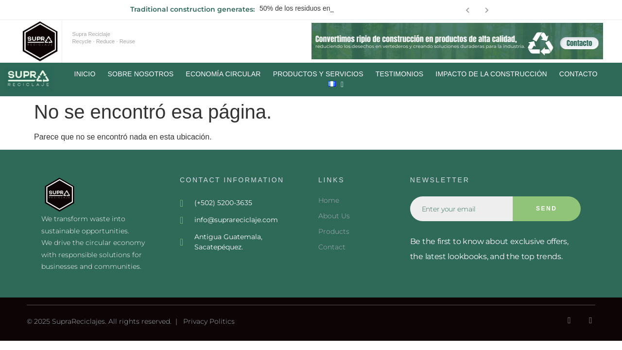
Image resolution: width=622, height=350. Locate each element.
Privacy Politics (209, 321)
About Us (334, 215)
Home (328, 200)
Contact (332, 247)
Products (333, 231)
